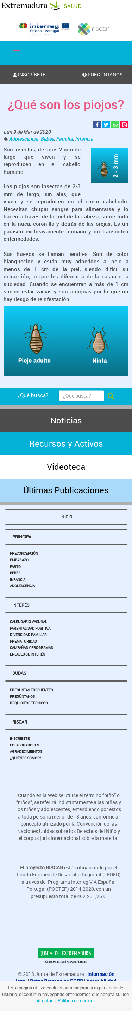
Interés (20, 605)
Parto (15, 566)
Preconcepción (24, 553)
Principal (22, 537)
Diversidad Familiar (28, 634)
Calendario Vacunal (28, 621)
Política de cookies (77, 1000)
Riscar (19, 722)
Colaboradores (24, 744)
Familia (64, 138)
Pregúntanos (22, 696)
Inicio (66, 517)
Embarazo (19, 559)
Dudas (19, 673)
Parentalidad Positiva (30, 628)
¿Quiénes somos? (25, 757)
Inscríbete (20, 738)
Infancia (84, 138)
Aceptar (44, 1000)
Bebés (47, 138)
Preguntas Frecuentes (31, 689)
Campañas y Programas (31, 647)
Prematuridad (23, 641)
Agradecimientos (26, 751)
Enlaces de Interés (27, 654)
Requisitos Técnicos (29, 702)
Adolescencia (23, 138)
